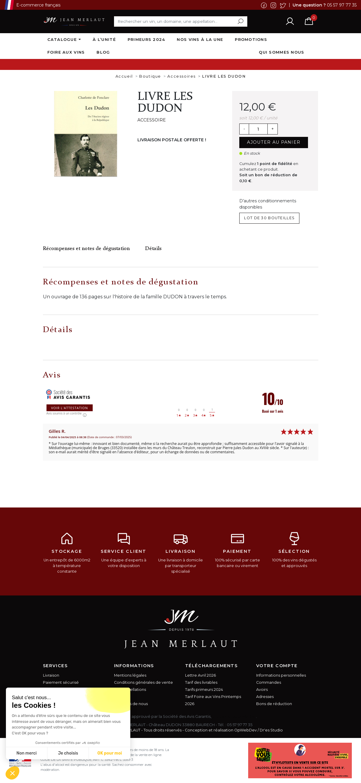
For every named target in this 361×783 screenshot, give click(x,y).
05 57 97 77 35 (342, 4)
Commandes (268, 682)
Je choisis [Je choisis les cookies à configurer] (68, 753)
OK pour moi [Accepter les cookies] (109, 753)
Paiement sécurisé (61, 682)
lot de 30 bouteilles (269, 218)
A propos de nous (131, 704)
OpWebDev (245, 730)
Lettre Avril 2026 (200, 675)
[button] (12, 773)
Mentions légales (130, 675)
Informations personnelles (281, 675)
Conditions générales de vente (143, 682)
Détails (153, 248)
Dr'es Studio (271, 730)
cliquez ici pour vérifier (234, 716)
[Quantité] (258, 129)
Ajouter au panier (273, 142)
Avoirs (262, 689)
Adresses (265, 696)
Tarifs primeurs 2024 (204, 689)
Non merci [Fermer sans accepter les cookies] (26, 753)
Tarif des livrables (201, 682)
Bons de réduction (274, 704)
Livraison (51, 675)
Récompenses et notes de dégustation (86, 248)
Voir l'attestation (69, 408)
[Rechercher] (180, 21)
